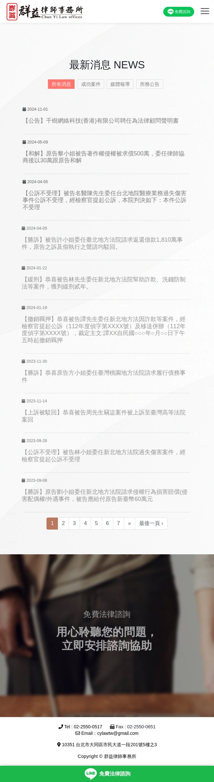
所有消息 (59, 84)
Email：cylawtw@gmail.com (107, 733)
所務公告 (147, 84)
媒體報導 (118, 84)
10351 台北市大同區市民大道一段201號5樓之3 (107, 744)
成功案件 (89, 84)
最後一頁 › (151, 523)
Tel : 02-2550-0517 (80, 726)
